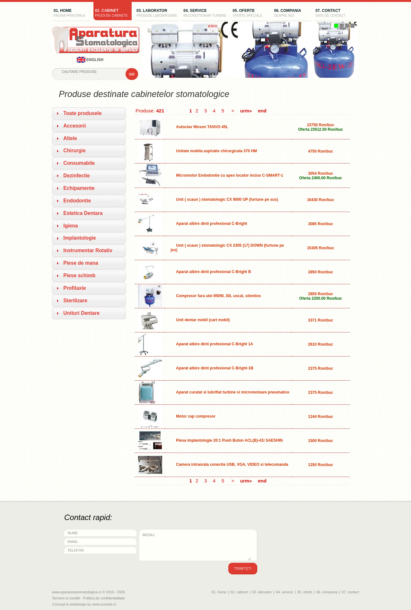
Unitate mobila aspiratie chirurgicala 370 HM (216, 151)
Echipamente (78, 188)
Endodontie (77, 200)
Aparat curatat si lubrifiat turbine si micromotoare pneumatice (232, 392)
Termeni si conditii (66, 598)
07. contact (333, 13)
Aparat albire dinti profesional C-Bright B (213, 272)
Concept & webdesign (69, 604)
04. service (204, 13)
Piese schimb (79, 275)
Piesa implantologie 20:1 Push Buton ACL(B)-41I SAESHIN (229, 440)
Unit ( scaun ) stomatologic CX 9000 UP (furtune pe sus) (227, 199)
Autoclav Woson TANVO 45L (202, 127)
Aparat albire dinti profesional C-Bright (211, 223)
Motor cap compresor (195, 416)
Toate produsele (82, 113)
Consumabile (79, 163)
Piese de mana (80, 263)
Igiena (70, 225)
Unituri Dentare (81, 313)
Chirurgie (74, 150)
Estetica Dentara (82, 213)
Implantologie (79, 238)
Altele (70, 138)
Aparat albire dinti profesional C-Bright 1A (214, 344)
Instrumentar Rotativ (87, 250)
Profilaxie (74, 288)
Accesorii (74, 125)
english (90, 60)
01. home (71, 13)
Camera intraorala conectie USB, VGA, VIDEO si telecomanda (232, 464)
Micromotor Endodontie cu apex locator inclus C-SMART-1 (229, 175)
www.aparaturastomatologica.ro (76, 592)
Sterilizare (75, 300)
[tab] (89, 113)
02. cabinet (112, 13)
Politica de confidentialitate (104, 598)
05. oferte (250, 13)
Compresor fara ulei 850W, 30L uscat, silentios (218, 296)
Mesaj (195, 545)
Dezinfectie (76, 175)
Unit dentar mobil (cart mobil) (203, 320)
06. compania (291, 13)
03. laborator (156, 13)
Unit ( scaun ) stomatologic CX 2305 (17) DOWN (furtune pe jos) (227, 247)
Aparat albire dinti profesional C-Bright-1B (214, 368)
